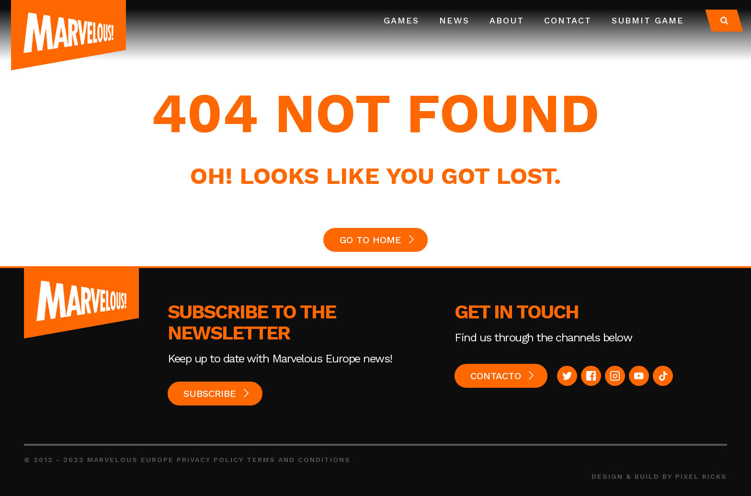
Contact (568, 20)
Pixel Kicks (701, 476)
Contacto (495, 376)
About (506, 20)
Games (401, 20)
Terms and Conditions (299, 459)
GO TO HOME (370, 240)
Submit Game (648, 20)
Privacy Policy (210, 459)
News (454, 20)
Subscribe (209, 393)
